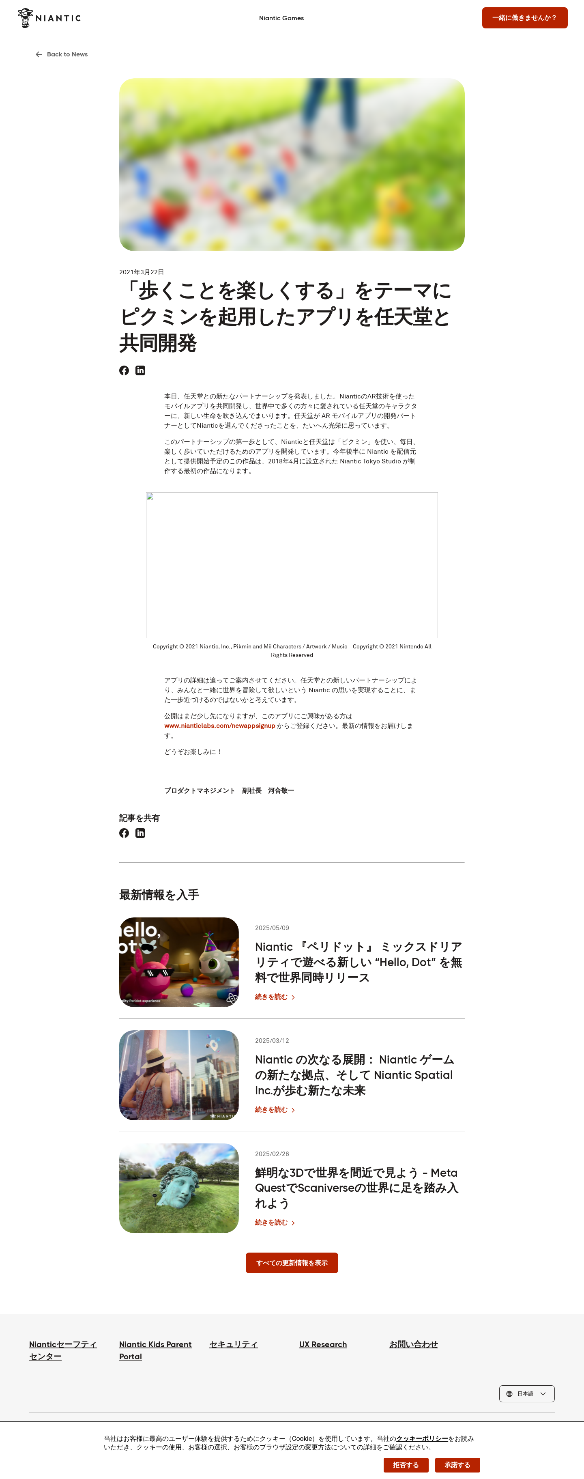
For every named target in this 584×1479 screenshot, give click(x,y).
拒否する (406, 1464)
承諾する (457, 1464)
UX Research (323, 1345)
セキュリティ (233, 1345)
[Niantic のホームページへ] (60, 18)
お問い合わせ (413, 1345)
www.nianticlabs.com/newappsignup (219, 726)
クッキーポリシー (422, 1438)
